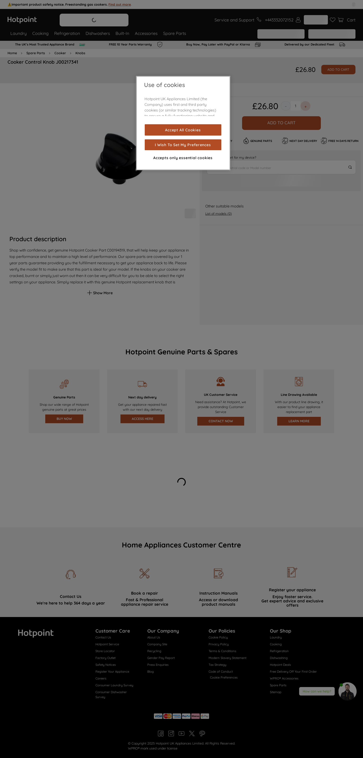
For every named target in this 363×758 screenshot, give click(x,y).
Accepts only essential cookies (183, 157)
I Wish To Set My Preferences (183, 144)
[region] (183, 123)
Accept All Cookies (183, 130)
